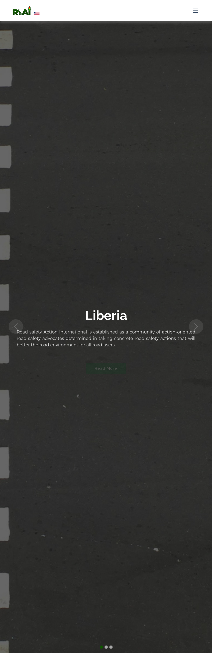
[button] (16, 326)
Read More (106, 370)
